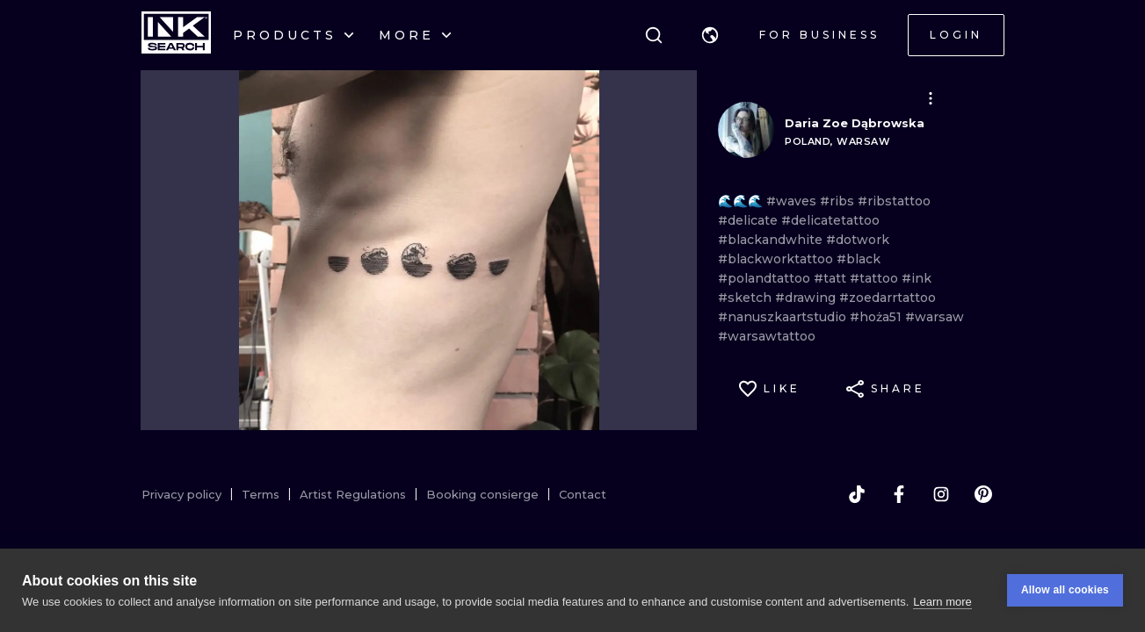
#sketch (746, 297)
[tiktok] (857, 494)
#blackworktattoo (777, 259)
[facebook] (899, 494)
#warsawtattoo (766, 336)
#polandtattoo (766, 278)
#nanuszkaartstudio (784, 317)
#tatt (832, 278)
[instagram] (941, 494)
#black (858, 259)
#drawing (807, 297)
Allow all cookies (1065, 591)
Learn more (942, 601)
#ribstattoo (894, 201)
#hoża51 (877, 317)
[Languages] (710, 35)
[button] (710, 35)
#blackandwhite (772, 240)
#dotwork (857, 240)
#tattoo (876, 278)
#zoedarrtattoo (887, 297)
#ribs (839, 201)
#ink (916, 278)
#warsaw (934, 317)
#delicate (749, 220)
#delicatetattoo (830, 220)
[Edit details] (930, 98)
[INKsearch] (176, 35)
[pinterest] (983, 494)
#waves (793, 201)
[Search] (654, 35)
